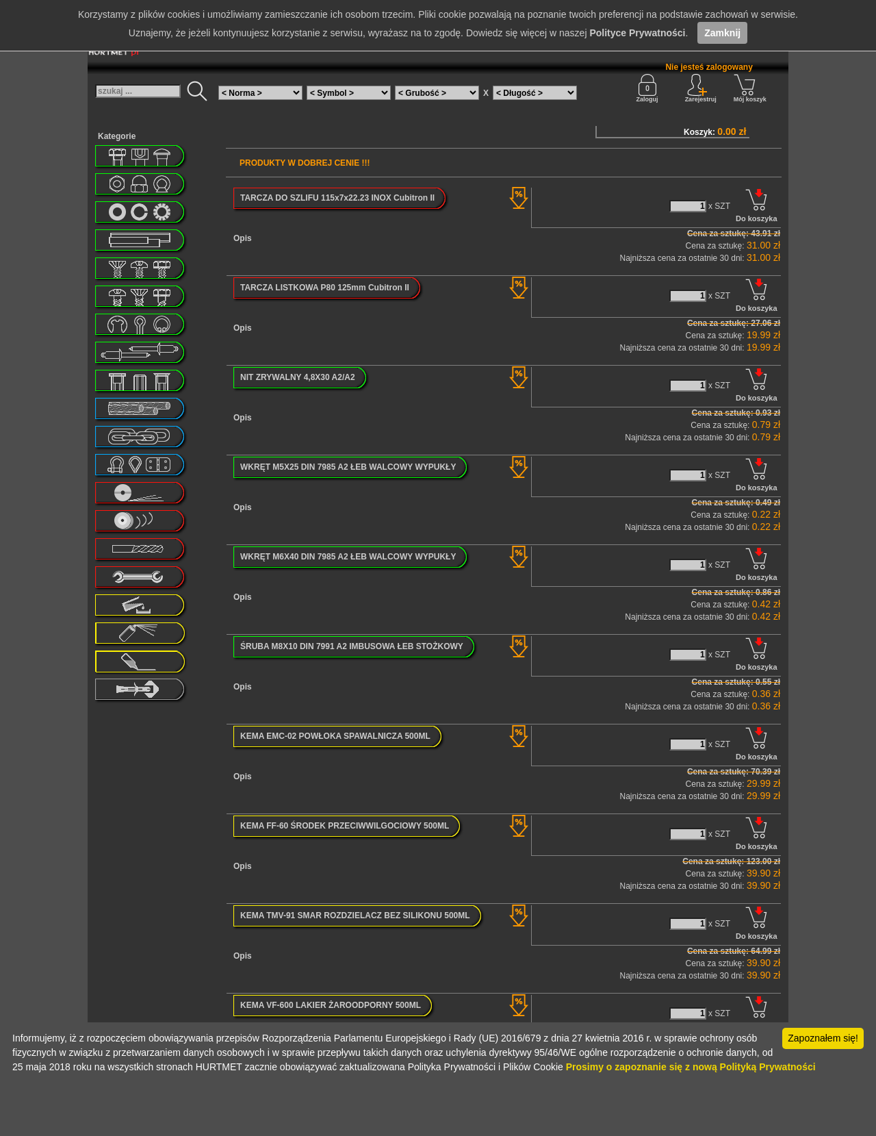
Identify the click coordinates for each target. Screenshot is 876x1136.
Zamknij (722, 32)
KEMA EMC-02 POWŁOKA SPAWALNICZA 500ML (335, 736)
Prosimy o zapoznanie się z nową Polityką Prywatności (691, 1066)
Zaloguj (647, 88)
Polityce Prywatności (637, 32)
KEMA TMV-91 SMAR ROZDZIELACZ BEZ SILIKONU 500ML (355, 915)
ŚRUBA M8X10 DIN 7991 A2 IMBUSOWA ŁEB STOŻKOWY (351, 646)
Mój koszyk (750, 88)
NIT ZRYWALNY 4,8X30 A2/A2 (297, 377)
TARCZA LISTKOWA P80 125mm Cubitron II (324, 287)
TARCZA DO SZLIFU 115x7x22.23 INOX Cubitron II (337, 198)
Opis (242, 238)
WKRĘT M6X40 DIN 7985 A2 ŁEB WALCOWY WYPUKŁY (348, 556)
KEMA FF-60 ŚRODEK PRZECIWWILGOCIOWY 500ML (344, 826)
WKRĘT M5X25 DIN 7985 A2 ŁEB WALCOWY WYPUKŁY (348, 467)
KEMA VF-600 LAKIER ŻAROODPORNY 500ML (330, 1005)
